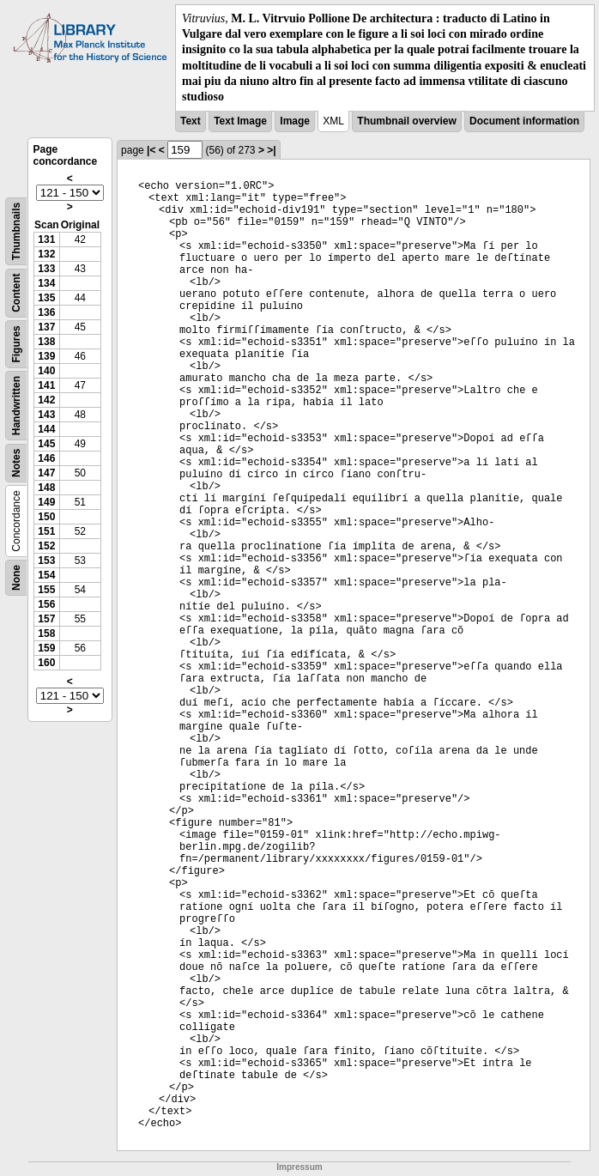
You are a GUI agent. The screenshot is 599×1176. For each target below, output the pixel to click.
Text (190, 121)
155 (46, 590)
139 (46, 356)
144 (46, 429)
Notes (16, 463)
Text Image (240, 121)
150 (46, 517)
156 (46, 604)
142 (46, 400)
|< (151, 150)
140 (46, 371)
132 (46, 254)
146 (46, 458)
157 (46, 619)
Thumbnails (16, 231)
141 (46, 385)
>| (271, 150)
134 (46, 283)
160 (46, 663)
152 (46, 546)
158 (46, 633)
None (16, 578)
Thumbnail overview (406, 121)
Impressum (299, 1167)
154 (46, 575)
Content (16, 293)
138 (46, 342)
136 (46, 312)
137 (46, 327)
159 (46, 648)
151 (46, 531)
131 (46, 239)
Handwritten (16, 405)
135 (46, 298)
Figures (16, 343)
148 (46, 488)
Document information (524, 121)
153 (46, 561)
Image (295, 121)
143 (46, 415)
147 (46, 473)
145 (46, 444)
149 (46, 502)
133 (46, 269)
